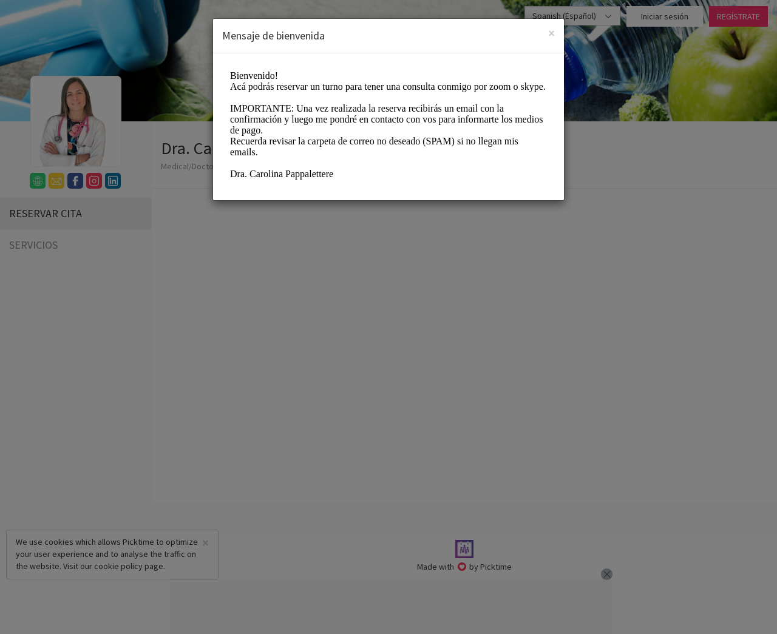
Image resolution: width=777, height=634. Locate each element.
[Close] (551, 33)
